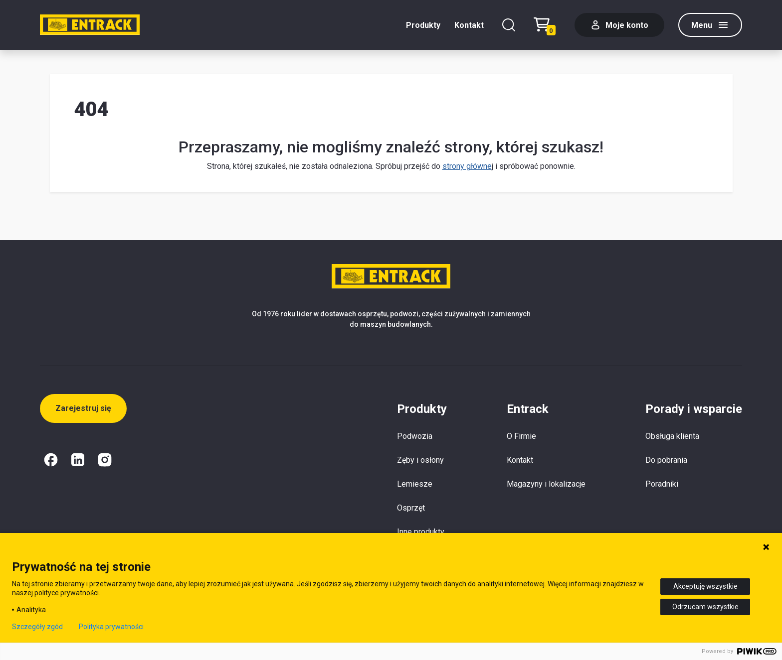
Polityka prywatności (111, 627)
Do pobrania (666, 460)
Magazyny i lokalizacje (546, 484)
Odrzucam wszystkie (705, 607)
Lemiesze (414, 484)
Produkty (423, 25)
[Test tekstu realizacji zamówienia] (547, 25)
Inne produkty (420, 531)
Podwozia (414, 436)
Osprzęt (411, 508)
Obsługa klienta (672, 436)
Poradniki (661, 484)
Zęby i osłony (420, 460)
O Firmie (521, 436)
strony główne (467, 166)
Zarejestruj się (83, 408)
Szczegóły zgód (37, 627)
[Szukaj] (509, 25)
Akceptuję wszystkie (705, 586)
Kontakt (469, 25)
